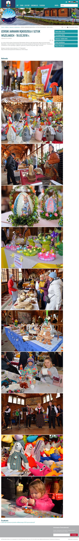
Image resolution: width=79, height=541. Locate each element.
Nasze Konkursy (59, 46)
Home (2, 27)
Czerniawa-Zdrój (60, 35)
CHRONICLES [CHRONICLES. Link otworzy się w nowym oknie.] (34, 5)
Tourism (42, 5)
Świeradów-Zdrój (60, 31)
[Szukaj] (69, 5)
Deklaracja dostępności (55, 539)
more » (57, 5)
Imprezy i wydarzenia (15, 27)
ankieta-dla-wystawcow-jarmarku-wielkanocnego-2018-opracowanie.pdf (18, 522)
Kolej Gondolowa (60, 42)
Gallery (6, 27)
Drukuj (65, 27)
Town (21, 5)
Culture (27, 5)
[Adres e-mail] (61, 535)
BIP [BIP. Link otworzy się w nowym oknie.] (18, 5)
